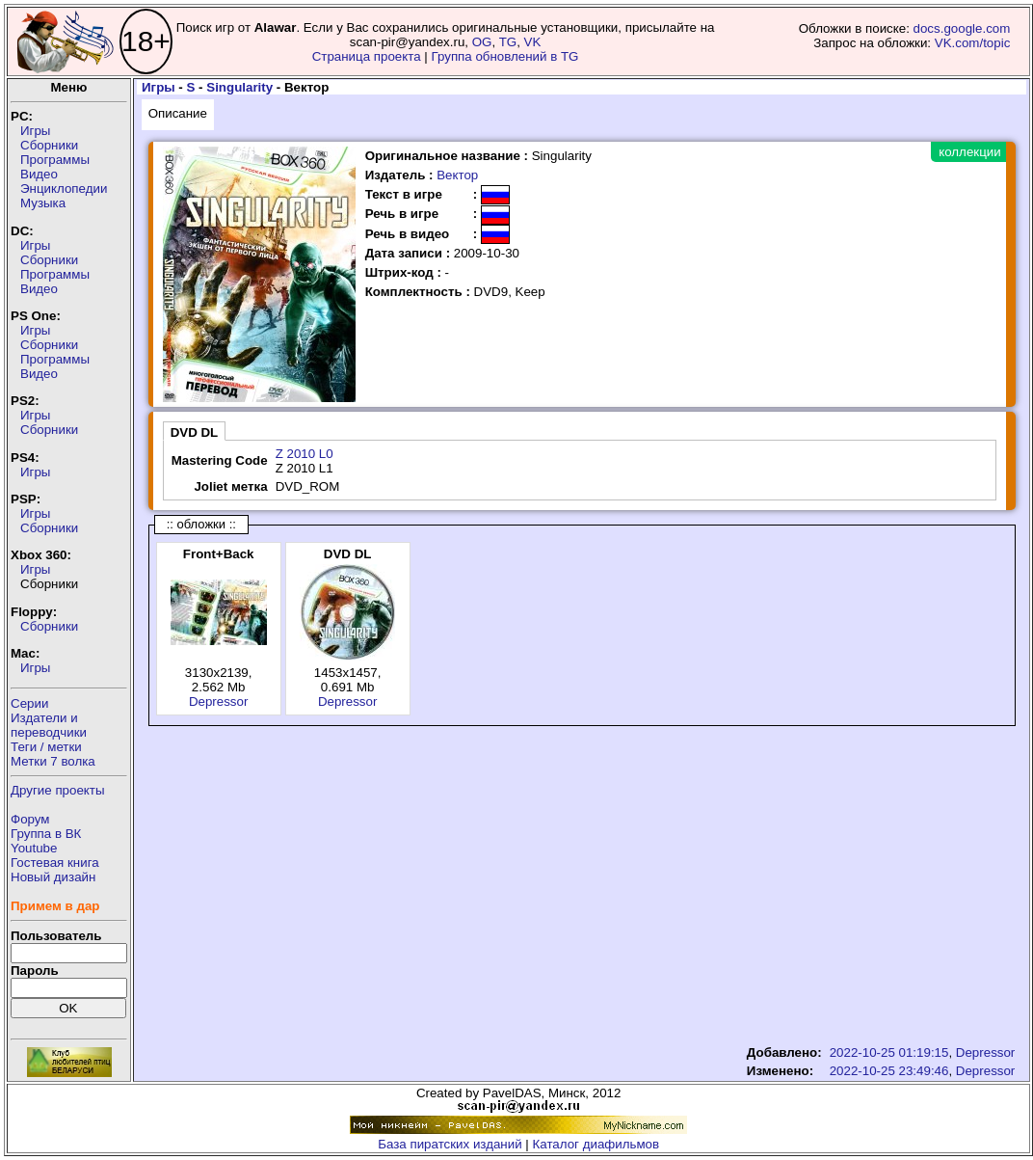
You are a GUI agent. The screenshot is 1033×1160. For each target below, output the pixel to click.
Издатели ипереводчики (49, 725)
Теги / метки (46, 747)
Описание (177, 113)
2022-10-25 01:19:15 (889, 1052)
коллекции (969, 152)
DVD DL (195, 432)
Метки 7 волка (53, 761)
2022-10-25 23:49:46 (889, 1071)
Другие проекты (58, 790)
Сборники (49, 145)
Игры (35, 130)
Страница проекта (366, 56)
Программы (55, 159)
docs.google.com (962, 28)
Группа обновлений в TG (505, 56)
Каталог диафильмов (596, 1144)
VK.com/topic (973, 43)
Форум (30, 819)
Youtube (34, 848)
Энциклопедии (63, 188)
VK (533, 42)
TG (508, 42)
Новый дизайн (53, 877)
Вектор (457, 175)
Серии (29, 703)
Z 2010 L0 (304, 453)
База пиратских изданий (449, 1144)
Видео (39, 174)
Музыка (43, 203)
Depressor (218, 701)
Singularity (239, 87)
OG (482, 42)
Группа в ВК (46, 833)
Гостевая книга (55, 862)
